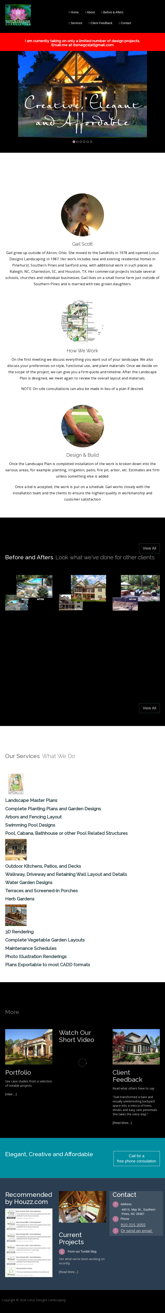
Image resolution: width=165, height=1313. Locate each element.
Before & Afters (112, 12)
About (90, 12)
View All (149, 548)
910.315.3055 (133, 1225)
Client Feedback (100, 23)
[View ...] (11, 1094)
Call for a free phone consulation (136, 1158)
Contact (125, 23)
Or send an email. (137, 1230)
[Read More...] (122, 1123)
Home (74, 12)
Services (75, 23)
